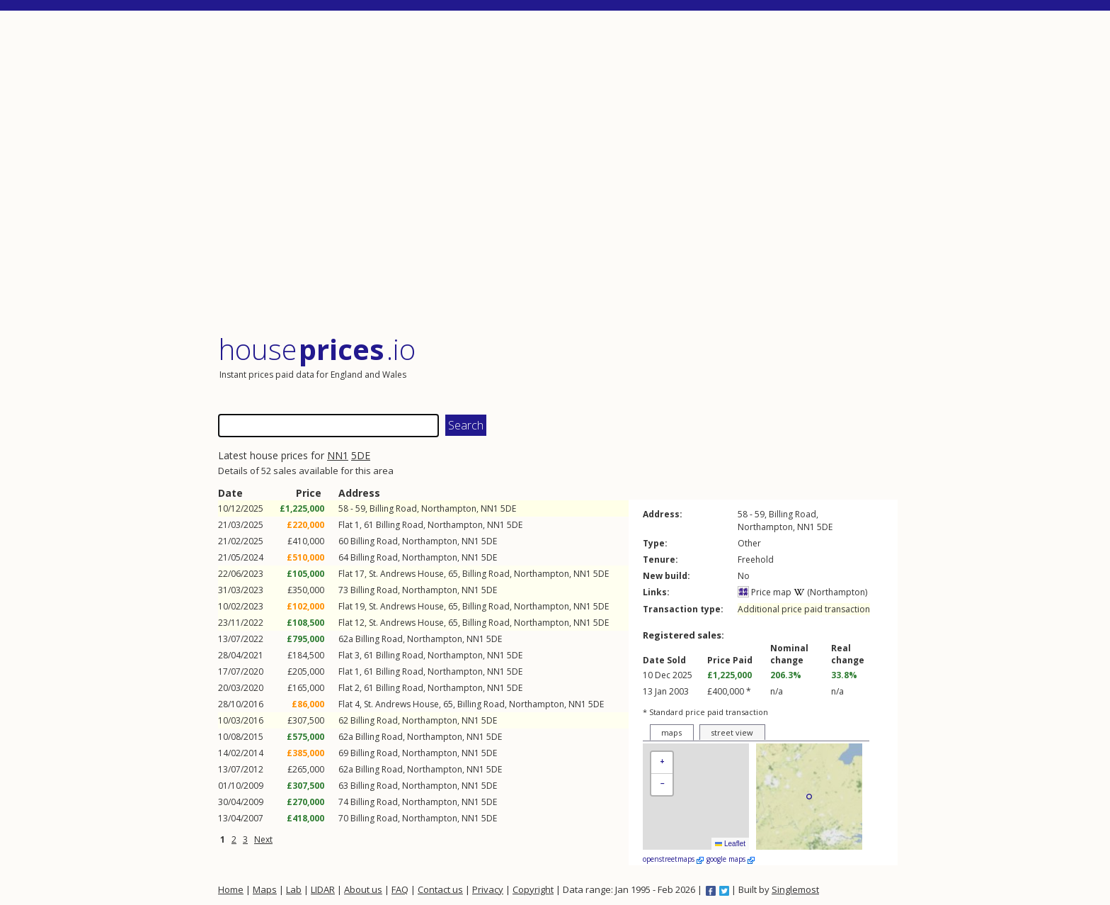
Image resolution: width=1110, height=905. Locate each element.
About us (363, 889)
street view (732, 732)
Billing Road (393, 508)
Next (263, 839)
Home (231, 889)
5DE (360, 455)
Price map (764, 592)
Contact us (440, 889)
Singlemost (795, 889)
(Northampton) (830, 592)
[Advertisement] (558, 173)
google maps (730, 859)
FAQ (399, 889)
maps (671, 732)
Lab (294, 889)
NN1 (337, 455)
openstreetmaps (673, 859)
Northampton (448, 508)
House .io (317, 349)
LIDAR (323, 889)
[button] (662, 763)
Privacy (487, 889)
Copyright (533, 889)
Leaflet (730, 844)
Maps (265, 889)
